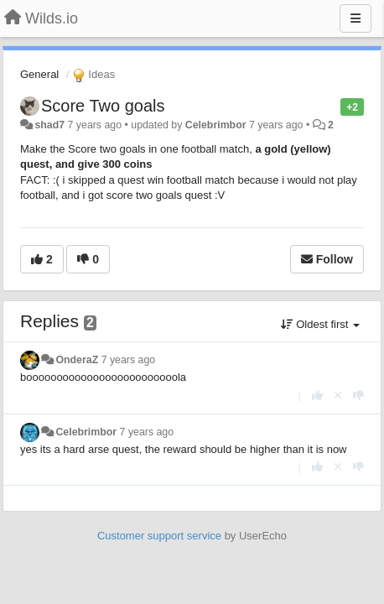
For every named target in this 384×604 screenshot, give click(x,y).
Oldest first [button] (320, 324)
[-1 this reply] (358, 395)
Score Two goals (103, 105)
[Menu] (355, 18)
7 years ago (128, 360)
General (39, 74)
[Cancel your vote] (338, 395)
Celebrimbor (215, 125)
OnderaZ (76, 360)
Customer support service (159, 535)
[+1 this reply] (317, 395)
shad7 (49, 125)
